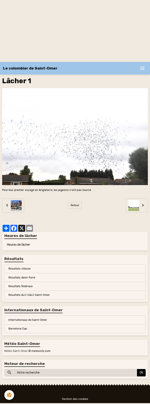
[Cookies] (9, 395)
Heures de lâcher (18, 245)
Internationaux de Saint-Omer (27, 319)
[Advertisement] (75, 30)
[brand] (30, 68)
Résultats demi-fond (21, 277)
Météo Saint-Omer (16, 351)
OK (141, 372)
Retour (75, 205)
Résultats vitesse (19, 268)
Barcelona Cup (17, 328)
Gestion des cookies (75, 399)
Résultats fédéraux (20, 286)
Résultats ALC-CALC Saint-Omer (29, 294)
